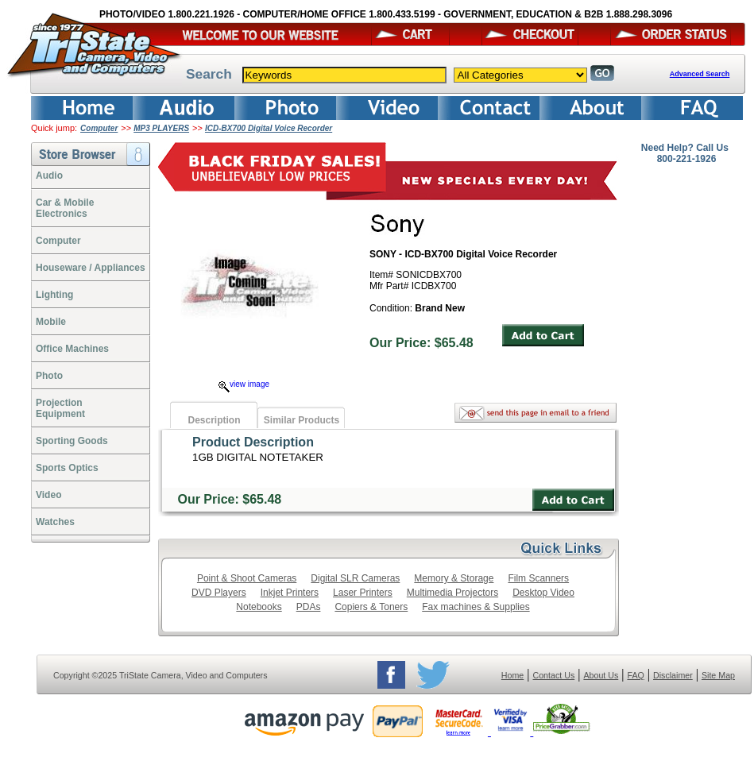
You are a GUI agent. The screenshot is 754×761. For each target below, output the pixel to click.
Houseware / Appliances (90, 267)
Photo (49, 375)
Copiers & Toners (371, 606)
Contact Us (554, 675)
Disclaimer (673, 675)
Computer (99, 128)
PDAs (308, 606)
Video (48, 494)
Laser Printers (362, 592)
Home (512, 675)
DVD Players (218, 592)
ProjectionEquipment (60, 408)
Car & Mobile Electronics (65, 208)
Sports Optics (67, 467)
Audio (49, 175)
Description (214, 420)
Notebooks (258, 606)
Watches (55, 521)
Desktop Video (543, 592)
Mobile (51, 321)
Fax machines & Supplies (475, 606)
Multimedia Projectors (452, 592)
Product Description (253, 442)
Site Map (718, 675)
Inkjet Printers (290, 592)
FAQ (635, 675)
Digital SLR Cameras (355, 578)
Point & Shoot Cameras (246, 578)
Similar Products (301, 420)
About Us (600, 675)
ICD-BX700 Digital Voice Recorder (268, 128)
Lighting (54, 294)
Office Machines (72, 348)
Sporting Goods (72, 440)
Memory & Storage (453, 578)
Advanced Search (700, 74)
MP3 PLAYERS (161, 128)
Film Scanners (538, 578)
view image (243, 384)
